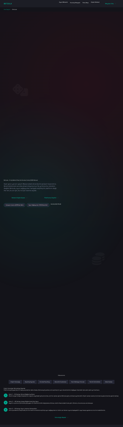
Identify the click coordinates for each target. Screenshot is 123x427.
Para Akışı (85, 2)
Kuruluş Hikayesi (75, 2)
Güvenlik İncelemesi (60, 382)
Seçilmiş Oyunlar (30, 382)
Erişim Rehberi (95, 2)
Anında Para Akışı (45, 382)
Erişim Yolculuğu (15, 382)
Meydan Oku (110, 4)
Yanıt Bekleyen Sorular (77, 382)
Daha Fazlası (108, 382)
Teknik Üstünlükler (94, 382)
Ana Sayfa (7, 9)
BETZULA (8, 3)
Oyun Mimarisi (63, 2)
